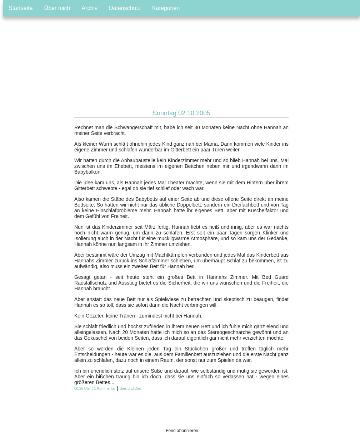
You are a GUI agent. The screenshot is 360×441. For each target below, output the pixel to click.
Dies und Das (130, 389)
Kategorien (166, 8)
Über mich (57, 8)
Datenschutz (125, 8)
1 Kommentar (104, 389)
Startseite (21, 8)
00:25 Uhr (82, 389)
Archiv (90, 8)
